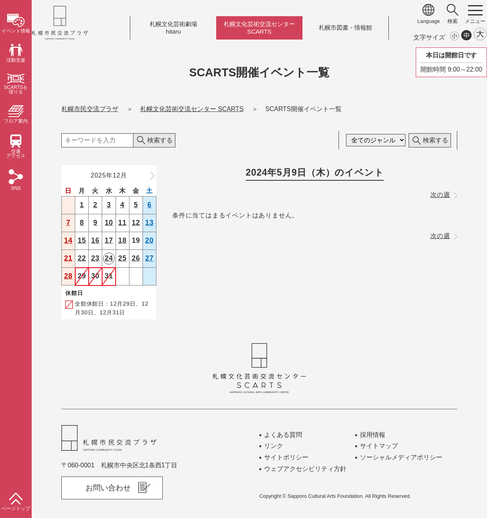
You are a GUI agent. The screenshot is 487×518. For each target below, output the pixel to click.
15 (82, 240)
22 (82, 258)
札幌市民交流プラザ (89, 109)
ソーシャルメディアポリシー (401, 457)
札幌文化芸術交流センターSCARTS (259, 28)
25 (122, 258)
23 (95, 258)
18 (122, 240)
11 (122, 223)
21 (68, 258)
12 (136, 223)
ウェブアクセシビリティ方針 (305, 468)
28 (68, 276)
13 (149, 223)
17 (109, 240)
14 (68, 240)
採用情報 (372, 434)
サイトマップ (379, 445)
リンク (273, 445)
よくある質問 (283, 434)
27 (149, 258)
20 (149, 240)
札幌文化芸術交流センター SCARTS (192, 109)
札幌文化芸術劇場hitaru (173, 28)
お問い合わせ (108, 488)
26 (136, 258)
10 (109, 223)
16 (95, 240)
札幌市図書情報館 (345, 28)
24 (109, 258)
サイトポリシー (286, 457)
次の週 (443, 194)
